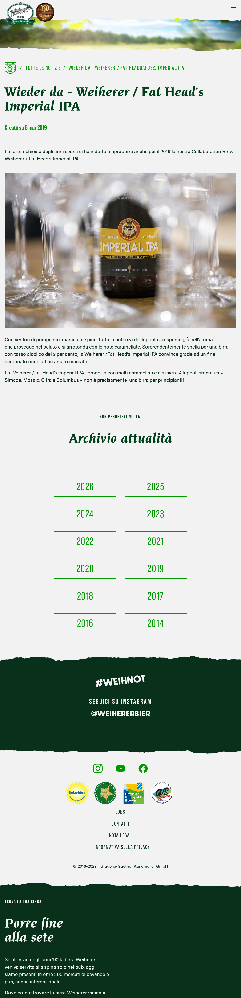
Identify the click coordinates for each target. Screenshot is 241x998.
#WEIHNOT (120, 626)
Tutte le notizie (43, 68)
